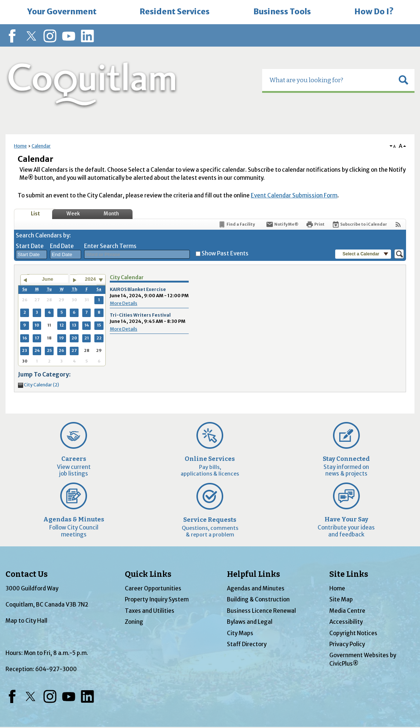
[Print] (315, 224)
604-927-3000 (56, 669)
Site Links (348, 574)
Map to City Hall (26, 620)
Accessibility (346, 621)
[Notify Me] (282, 224)
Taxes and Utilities (149, 610)
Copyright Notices (353, 633)
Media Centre (347, 610)
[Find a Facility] (236, 224)
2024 (90, 279)
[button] (403, 80)
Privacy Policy (347, 644)
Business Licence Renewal (261, 610)
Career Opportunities (153, 588)
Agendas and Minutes (256, 588)
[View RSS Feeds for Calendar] (398, 224)
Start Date (30, 246)
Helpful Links (253, 574)
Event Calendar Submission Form (294, 195)
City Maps (240, 633)
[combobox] (31, 255)
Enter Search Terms (110, 246)
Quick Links (148, 574)
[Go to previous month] (25, 280)
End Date (62, 246)
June (47, 279)
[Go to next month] (75, 280)
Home (20, 146)
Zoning (134, 621)
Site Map (341, 599)
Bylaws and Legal (249, 621)
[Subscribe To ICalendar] (359, 224)
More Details (123, 303)
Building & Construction (258, 599)
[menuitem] (62, 12)
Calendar (41, 146)
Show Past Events (225, 253)
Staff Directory (247, 644)
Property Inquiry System (157, 599)
